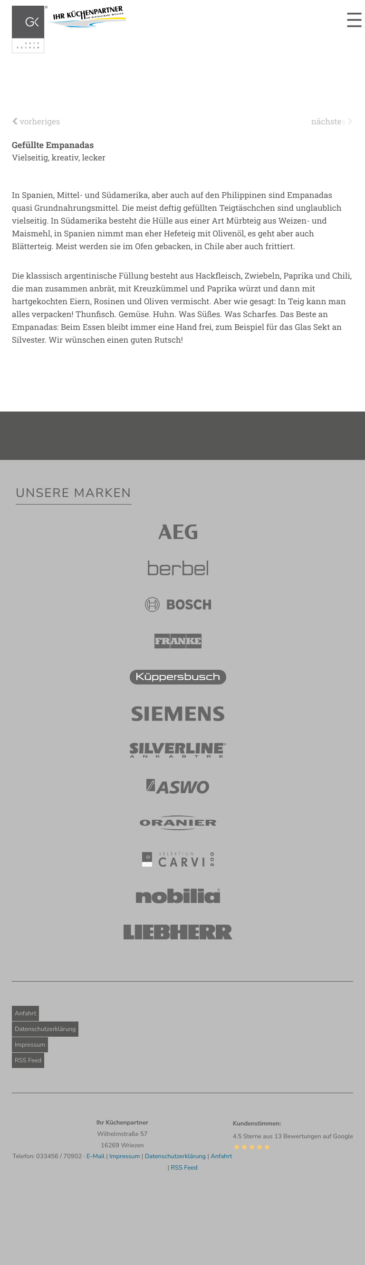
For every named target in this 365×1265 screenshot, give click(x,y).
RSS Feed (28, 1060)
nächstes (332, 121)
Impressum (30, 1044)
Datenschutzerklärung (45, 1029)
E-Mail (95, 1156)
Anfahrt (25, 1013)
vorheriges (36, 121)
